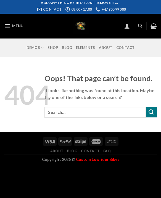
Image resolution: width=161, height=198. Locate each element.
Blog (67, 47)
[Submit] (151, 112)
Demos (35, 47)
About (105, 47)
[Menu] (13, 26)
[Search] (140, 26)
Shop (52, 47)
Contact (125, 47)
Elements (85, 47)
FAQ (107, 151)
